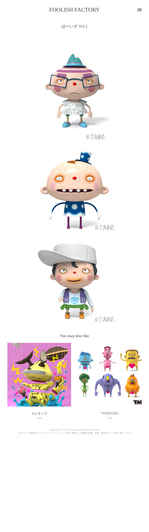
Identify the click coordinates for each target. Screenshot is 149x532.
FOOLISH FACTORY (74, 9)
